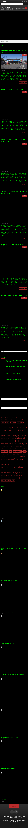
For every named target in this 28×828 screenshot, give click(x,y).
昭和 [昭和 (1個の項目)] (24, 451)
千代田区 (24, 297)
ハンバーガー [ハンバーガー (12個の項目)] (23, 425)
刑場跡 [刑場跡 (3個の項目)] (7, 438)
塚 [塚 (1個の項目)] (20, 440)
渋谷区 (3, 801)
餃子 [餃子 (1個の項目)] (20, 475)
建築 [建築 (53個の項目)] (10, 448)
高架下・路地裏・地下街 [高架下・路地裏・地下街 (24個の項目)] (6, 480)
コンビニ (7, 70)
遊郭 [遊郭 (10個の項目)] (18, 472)
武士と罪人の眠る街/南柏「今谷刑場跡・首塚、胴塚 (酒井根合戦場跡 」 (13, 674)
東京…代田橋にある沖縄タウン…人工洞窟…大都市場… (15, 373)
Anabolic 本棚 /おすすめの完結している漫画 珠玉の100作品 (14, 820)
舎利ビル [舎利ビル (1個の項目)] (22, 467)
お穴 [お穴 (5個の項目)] (2, 417)
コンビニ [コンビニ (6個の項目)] (15, 419)
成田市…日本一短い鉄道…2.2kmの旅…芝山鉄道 (14, 379)
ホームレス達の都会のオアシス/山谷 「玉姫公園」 (9, 612)
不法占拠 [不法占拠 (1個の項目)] (3, 435)
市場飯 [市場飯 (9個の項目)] (17, 446)
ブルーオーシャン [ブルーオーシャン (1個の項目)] (23, 427)
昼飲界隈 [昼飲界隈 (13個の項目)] (3, 454)
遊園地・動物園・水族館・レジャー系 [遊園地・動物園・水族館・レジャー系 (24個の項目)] (8, 472)
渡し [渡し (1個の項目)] (24, 454)
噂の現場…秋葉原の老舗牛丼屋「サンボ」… (8, 643)
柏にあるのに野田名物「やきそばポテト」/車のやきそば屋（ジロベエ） (13, 705)
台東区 (3, 613)
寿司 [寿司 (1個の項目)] (16, 443)
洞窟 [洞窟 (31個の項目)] (19, 454)
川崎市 (25, 143)
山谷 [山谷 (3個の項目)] (25, 443)
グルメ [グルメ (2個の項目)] (10, 419)
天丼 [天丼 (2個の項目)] (2, 443)
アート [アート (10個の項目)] (12, 417)
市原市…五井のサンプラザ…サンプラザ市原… (14, 386)
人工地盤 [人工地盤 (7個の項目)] (14, 435)
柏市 (25, 91)
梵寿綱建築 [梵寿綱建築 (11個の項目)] (14, 454)
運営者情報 (12, 821)
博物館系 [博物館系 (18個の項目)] (21, 438)
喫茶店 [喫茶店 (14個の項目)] (8, 440)
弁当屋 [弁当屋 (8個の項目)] (15, 448)
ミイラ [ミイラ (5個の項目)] (9, 430)
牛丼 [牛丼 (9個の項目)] (16, 456)
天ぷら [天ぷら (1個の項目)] (24, 440)
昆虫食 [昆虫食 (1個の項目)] (20, 451)
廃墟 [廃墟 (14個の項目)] (21, 446)
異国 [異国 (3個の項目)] (21, 459)
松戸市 (25, 54)
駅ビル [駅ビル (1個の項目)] (17, 477)
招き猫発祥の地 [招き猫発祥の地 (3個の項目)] (4, 451)
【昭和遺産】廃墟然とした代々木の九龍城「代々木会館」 (10, 799)
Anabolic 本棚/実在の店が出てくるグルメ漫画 (14, 817)
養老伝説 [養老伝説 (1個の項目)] (3, 477)
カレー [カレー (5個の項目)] (22, 417)
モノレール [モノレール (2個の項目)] (21, 430)
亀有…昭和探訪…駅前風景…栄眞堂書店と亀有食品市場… (15, 366)
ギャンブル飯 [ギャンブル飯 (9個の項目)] (4, 419)
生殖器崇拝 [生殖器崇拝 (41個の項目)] (11, 459)
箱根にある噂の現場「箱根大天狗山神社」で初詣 (9, 580)
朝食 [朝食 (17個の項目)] (8, 454)
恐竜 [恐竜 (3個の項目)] (20, 448)
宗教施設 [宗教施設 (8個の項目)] (11, 443)
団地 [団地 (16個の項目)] (13, 440)
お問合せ (16, 821)
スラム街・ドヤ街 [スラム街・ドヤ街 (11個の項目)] (5, 422)
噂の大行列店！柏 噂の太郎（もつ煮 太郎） (8, 768)
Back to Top (14, 806)
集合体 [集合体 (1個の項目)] (7, 475)
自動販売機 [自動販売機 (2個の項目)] (10, 464)
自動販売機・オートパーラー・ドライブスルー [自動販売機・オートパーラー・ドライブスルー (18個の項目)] (10, 467)
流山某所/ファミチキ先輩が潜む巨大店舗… (12, 245)
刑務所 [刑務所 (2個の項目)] (3, 438)
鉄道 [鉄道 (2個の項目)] (22, 472)
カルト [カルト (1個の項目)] (17, 417)
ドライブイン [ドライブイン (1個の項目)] (15, 425)
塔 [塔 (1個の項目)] (17, 440)
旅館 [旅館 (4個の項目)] (10, 451)
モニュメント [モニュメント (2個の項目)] (15, 430)
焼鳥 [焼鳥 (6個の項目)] (12, 456)
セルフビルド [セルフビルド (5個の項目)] (13, 422)
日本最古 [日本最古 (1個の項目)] (15, 451)
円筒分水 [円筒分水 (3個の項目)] (24, 435)
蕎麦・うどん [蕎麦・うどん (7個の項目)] (4, 469)
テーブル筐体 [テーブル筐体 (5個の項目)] (20, 422)
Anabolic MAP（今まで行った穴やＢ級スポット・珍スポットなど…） (14, 818)
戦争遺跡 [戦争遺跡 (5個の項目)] (25, 448)
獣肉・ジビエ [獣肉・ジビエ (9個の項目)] (4, 459)
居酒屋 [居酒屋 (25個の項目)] (21, 443)
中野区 (3, 518)
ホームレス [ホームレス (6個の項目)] (3, 430)
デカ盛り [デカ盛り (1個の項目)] (3, 425)
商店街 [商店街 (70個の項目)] (3, 440)
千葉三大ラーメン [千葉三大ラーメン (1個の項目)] (14, 438)
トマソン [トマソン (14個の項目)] (9, 425)
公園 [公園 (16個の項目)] (18, 435)
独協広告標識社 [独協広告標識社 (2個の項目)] (22, 456)
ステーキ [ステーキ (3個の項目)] (21, 419)
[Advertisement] (14, 25)
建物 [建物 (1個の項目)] (6, 448)
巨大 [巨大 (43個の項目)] (12, 446)
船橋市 (3, 738)
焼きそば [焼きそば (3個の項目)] (3, 456)
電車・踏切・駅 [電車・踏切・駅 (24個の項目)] (14, 475)
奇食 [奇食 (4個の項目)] (6, 443)
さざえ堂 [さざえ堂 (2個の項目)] (7, 417)
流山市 (25, 247)
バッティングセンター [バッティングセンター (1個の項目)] (5, 427)
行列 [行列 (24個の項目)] (9, 469)
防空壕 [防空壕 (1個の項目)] (3, 475)
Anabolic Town (5, 7)
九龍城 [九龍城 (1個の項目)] (8, 435)
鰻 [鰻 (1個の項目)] (13, 480)
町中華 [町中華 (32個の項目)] (17, 459)
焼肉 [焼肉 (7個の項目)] (8, 456)
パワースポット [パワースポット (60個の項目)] (14, 427)
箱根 (2, 582)
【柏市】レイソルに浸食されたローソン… (12, 89)
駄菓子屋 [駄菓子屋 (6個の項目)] (9, 477)
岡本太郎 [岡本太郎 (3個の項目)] (3, 446)
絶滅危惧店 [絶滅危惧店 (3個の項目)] (3, 464)
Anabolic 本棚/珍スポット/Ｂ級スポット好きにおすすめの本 (14, 816)
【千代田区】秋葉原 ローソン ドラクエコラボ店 (14, 295)
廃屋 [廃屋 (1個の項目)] (2, 448)
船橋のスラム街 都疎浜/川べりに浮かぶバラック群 (9, 737)
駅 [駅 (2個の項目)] (13, 477)
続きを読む (23, 82)
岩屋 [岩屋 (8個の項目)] (8, 446)
